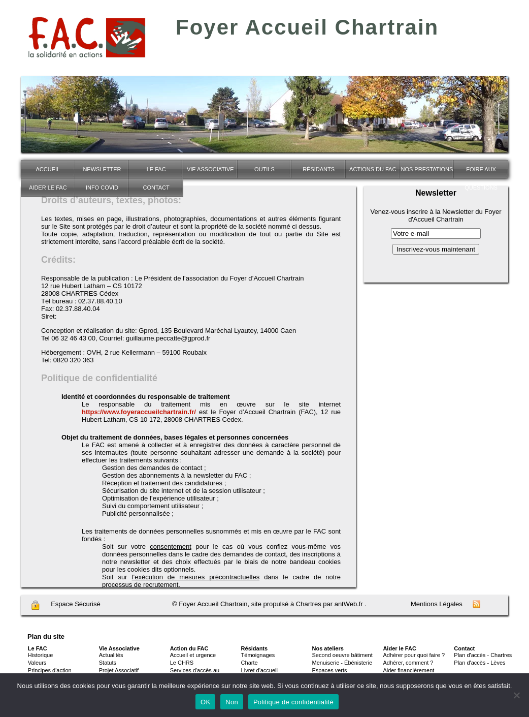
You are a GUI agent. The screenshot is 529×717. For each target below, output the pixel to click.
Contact (156, 187)
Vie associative (210, 169)
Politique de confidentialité (293, 702)
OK (205, 702)
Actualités (111, 655)
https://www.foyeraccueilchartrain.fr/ (139, 412)
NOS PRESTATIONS (427, 169)
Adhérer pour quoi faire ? (414, 655)
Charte (249, 663)
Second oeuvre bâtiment (342, 655)
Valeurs (37, 663)
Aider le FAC (48, 187)
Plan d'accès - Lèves (479, 663)
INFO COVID (102, 187)
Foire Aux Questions (481, 172)
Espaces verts (329, 670)
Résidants (319, 169)
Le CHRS (181, 663)
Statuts (107, 663)
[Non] (516, 695)
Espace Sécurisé (65, 605)
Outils (264, 169)
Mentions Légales (436, 604)
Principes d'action (50, 670)
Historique (40, 655)
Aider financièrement (408, 670)
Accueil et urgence (193, 655)
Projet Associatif (119, 670)
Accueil (48, 169)
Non (231, 702)
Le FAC (156, 169)
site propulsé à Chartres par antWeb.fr (307, 604)
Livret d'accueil (259, 670)
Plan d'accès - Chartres (483, 655)
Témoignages (258, 655)
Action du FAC (189, 648)
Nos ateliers (328, 648)
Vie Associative (119, 648)
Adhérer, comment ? (408, 663)
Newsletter (102, 169)
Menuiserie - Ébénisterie (342, 663)
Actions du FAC (372, 169)
